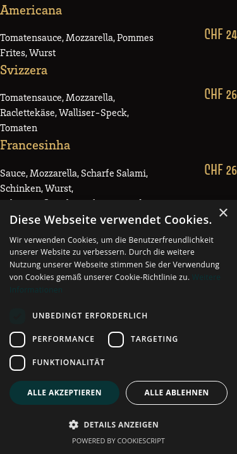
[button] (118, 424)
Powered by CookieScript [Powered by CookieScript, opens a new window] (118, 440)
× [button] (223, 213)
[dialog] (118, 327)
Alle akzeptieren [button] (64, 392)
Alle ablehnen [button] (177, 392)
